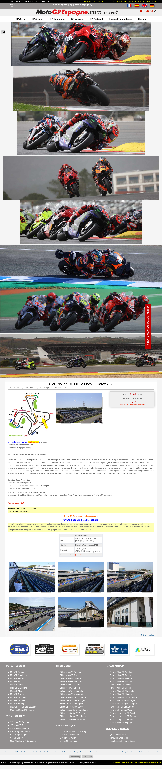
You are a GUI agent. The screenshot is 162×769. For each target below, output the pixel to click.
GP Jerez (20, 19)
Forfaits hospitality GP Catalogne (124, 713)
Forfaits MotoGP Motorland (122, 694)
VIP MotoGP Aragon (19, 725)
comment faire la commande (109, 752)
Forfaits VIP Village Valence (122, 710)
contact (142, 19)
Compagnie (93, 752)
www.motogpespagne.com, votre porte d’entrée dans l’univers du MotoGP (136, 763)
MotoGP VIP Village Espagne (23, 707)
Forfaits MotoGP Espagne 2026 (145, 1)
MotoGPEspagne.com (48, 763)
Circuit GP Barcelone (69, 735)
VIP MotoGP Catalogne (20, 722)
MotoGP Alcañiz (17, 691)
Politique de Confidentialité (62, 752)
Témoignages (149, 752)
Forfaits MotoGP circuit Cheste (123, 697)
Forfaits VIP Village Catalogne (123, 704)
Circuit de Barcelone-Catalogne (74, 731)
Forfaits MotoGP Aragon (120, 675)
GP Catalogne (57, 19)
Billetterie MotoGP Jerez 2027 (57, 388)
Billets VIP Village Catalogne (72, 700)
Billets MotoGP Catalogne (71, 672)
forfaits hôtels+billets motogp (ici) (81, 520)
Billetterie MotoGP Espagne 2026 (121, 1)
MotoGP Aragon (17, 678)
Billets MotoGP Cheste (70, 688)
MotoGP (100, 1)
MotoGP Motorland (18, 700)
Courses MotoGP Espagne (22, 710)
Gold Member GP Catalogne (23, 741)
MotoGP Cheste (17, 694)
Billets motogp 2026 (11, 752)
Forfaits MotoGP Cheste (120, 688)
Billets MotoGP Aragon (70, 675)
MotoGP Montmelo (18, 697)
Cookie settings (75, 757)
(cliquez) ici (79, 555)
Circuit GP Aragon (68, 738)
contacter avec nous (119, 738)
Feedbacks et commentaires (122, 741)
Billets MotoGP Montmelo (71, 691)
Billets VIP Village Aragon (71, 704)
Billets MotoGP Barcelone (71, 681)
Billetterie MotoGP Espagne (72, 719)
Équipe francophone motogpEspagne (148, 326)
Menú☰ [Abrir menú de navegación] (12, 5)
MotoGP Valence (17, 681)
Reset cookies (87, 757)
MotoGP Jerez (16, 685)
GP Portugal (96, 19)
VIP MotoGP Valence (19, 728)
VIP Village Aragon (18, 735)
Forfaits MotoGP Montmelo (122, 691)
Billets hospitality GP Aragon (72, 713)
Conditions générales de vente (31, 752)
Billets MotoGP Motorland (71, 694)
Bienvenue (88, 1)
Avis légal (47, 752)
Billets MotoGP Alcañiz (70, 685)
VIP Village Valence (19, 738)
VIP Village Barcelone (20, 731)
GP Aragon (37, 19)
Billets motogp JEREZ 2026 (38, 388)
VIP (94, 1)
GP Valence (77, 19)
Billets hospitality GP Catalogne (74, 710)
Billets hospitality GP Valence (73, 716)
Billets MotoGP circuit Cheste (73, 697)
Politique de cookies (80, 752)
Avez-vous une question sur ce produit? (132, 404)
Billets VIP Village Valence (71, 707)
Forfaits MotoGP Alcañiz (120, 685)
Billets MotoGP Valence (70, 678)
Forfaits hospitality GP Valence (123, 719)
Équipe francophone (120, 19)
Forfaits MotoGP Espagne (121, 723)
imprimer (151, 635)
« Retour (143, 635)
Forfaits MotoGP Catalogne (122, 672)
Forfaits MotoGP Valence (121, 678)
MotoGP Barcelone (18, 688)
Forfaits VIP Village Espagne (122, 700)
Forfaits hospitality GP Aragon (123, 716)
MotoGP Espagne (18, 672)
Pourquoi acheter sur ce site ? (132, 752)
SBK (106, 1)
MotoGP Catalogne (18, 675)
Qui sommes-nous (118, 735)
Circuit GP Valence (68, 741)
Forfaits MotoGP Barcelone (122, 681)
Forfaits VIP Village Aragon (122, 707)
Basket (148, 11)
